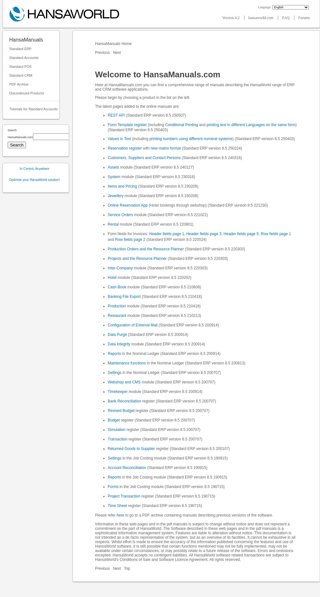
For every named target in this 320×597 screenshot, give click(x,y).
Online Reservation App (128, 205)
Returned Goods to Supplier (131, 448)
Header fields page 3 (203, 234)
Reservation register (125, 148)
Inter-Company (120, 268)
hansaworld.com (261, 18)
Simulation (116, 429)
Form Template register (127, 125)
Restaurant (117, 315)
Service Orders (120, 215)
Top (127, 568)
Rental (113, 224)
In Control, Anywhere (34, 168)
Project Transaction (124, 496)
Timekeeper (118, 391)
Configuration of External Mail (132, 325)
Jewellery (116, 196)
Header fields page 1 (166, 234)
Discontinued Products (26, 93)
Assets (113, 167)
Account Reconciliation (127, 467)
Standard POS (20, 66)
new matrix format (165, 148)
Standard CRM (20, 75)
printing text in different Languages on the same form (251, 125)
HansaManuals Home (114, 44)
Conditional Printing (181, 125)
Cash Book (117, 287)
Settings (114, 372)
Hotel (112, 277)
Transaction (117, 439)
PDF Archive (19, 84)
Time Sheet (117, 506)
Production (117, 306)
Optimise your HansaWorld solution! (34, 180)
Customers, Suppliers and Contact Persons (144, 158)
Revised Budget (121, 410)
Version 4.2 (231, 18)
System (114, 177)
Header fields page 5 (241, 234)
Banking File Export (124, 296)
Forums (304, 18)
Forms (113, 487)
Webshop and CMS (124, 382)
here (120, 515)
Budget (114, 420)
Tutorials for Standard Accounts (33, 109)
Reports (114, 353)
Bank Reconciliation (124, 401)
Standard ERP (20, 49)
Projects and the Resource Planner (137, 258)
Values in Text (119, 139)
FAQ (286, 18)
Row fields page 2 (130, 239)
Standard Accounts (23, 58)
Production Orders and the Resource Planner (146, 249)
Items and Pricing (122, 186)
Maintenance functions (127, 363)
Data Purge (117, 334)
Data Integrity (119, 344)
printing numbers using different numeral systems (191, 139)
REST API (116, 115)
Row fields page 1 (276, 234)
